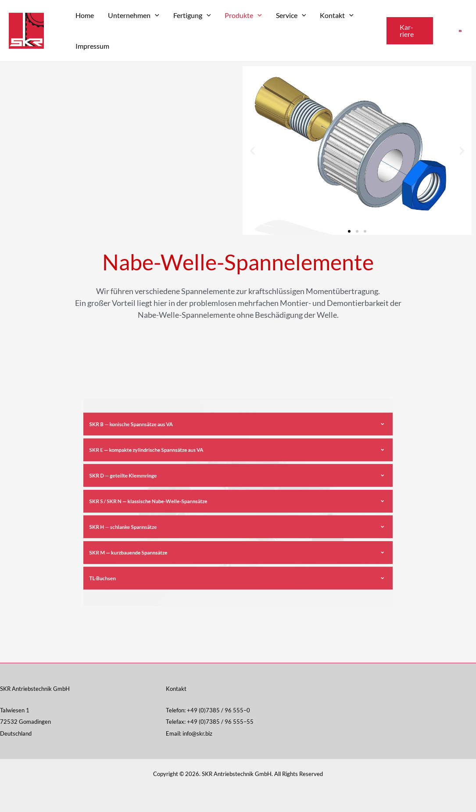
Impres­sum (92, 46)
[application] (154, 15)
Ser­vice (291, 15)
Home (84, 15)
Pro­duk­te (243, 15)
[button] (410, 30)
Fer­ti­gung (192, 15)
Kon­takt (337, 15)
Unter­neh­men (133, 15)
